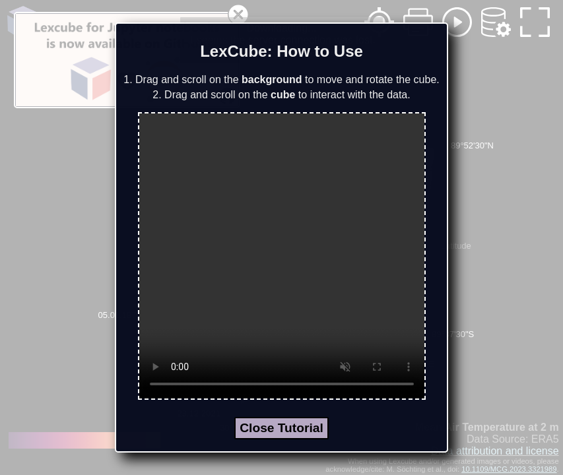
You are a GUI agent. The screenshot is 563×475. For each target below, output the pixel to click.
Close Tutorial (281, 428)
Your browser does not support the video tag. (282, 256)
